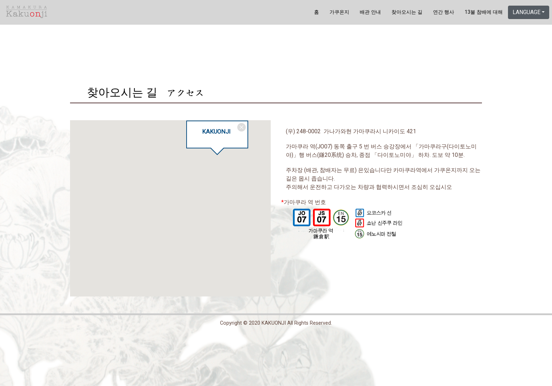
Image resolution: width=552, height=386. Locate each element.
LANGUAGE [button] (526, 12)
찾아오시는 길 (406, 12)
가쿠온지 (339, 12)
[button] (217, 161)
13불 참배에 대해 (484, 12)
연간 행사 (443, 12)
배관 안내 (370, 12)
